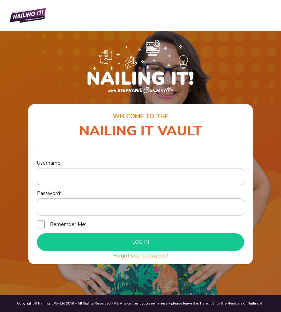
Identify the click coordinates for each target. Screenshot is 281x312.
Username (49, 163)
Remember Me (67, 224)
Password (48, 193)
